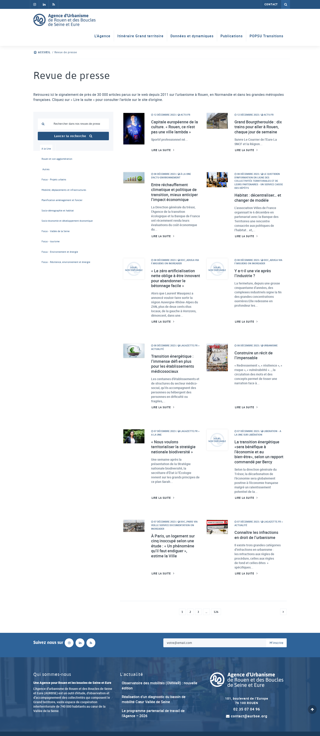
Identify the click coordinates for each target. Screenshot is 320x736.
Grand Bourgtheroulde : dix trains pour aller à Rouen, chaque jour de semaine (258, 126)
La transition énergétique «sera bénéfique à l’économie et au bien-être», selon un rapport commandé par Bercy (258, 451)
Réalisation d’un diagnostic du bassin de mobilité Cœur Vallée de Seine (154, 699)
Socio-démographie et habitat (47, 210)
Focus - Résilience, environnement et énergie (47, 262)
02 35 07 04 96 (246, 709)
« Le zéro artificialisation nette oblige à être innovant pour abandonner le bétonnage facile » (175, 278)
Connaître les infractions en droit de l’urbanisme (256, 535)
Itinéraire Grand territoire (140, 36)
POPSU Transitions (266, 36)
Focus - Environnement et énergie (47, 252)
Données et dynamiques (192, 36)
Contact (271, 4)
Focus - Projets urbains (47, 179)
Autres (46, 169)
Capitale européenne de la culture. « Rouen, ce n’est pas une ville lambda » (174, 126)
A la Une (46, 148)
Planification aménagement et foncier (47, 200)
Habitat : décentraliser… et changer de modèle (257, 198)
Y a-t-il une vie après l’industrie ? (252, 273)
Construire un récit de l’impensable (253, 355)
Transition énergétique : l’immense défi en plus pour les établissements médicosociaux (172, 364)
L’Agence (102, 36)
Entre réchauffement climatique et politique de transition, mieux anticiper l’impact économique (174, 192)
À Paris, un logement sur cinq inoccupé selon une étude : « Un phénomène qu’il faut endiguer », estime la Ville (173, 545)
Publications (231, 36)
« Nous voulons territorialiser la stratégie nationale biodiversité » (173, 446)
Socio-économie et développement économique (47, 220)
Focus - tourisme (47, 241)
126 (216, 612)
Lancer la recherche (73, 136)
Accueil (44, 52)
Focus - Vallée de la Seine (47, 231)
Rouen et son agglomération (47, 159)
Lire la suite (161, 150)
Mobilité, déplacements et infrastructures (47, 190)
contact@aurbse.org (246, 716)
